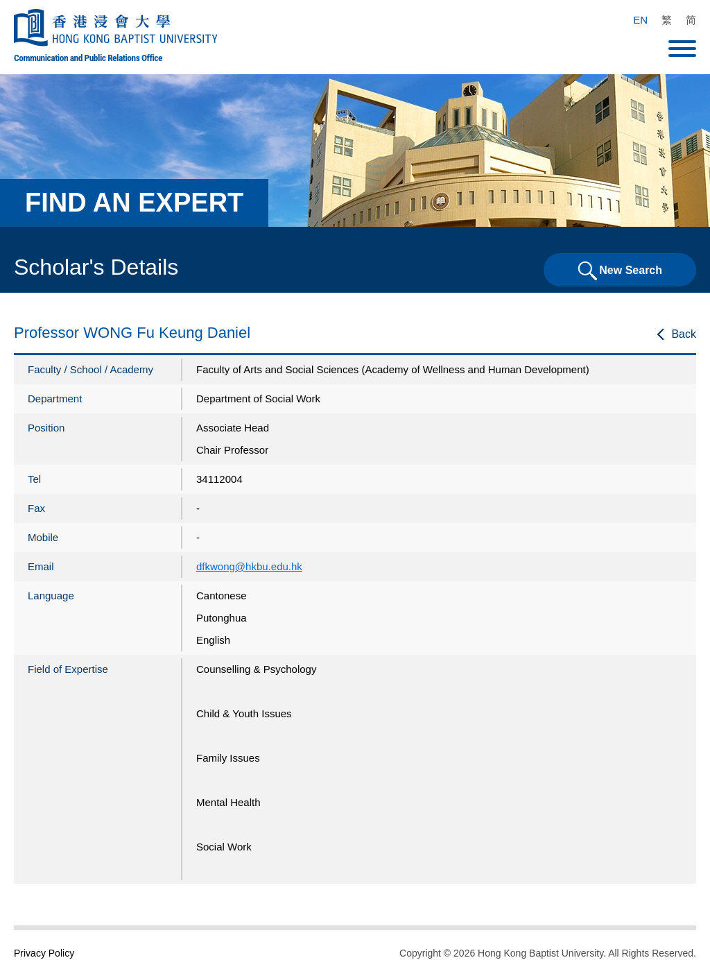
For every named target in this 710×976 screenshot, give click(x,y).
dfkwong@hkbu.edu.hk (249, 566)
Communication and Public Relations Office (88, 57)
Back (683, 334)
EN (640, 20)
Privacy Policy (44, 953)
